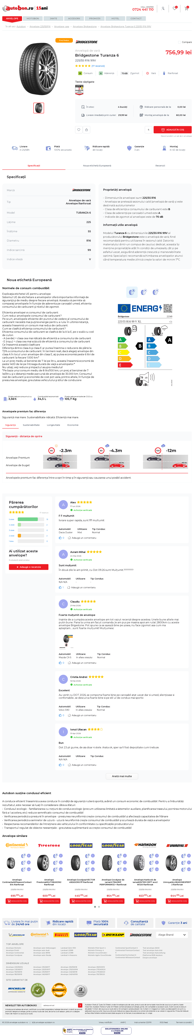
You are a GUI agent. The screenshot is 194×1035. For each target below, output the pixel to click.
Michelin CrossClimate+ (97, 953)
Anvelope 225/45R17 (14, 970)
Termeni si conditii (184, 1022)
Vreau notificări (105, 1022)
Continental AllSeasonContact (127, 958)
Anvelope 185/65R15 (14, 974)
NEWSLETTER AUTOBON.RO (21, 1005)
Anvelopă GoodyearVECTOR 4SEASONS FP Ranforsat (81, 881)
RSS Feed (164, 1022)
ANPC (123, 1022)
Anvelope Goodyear (14, 955)
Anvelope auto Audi (41, 950)
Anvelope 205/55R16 (14, 967)
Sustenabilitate (31, 425)
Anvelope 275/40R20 (97, 970)
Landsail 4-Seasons (69, 955)
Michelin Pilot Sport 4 (97, 948)
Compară (187, 42)
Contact (136, 18)
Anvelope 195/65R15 (14, 972)
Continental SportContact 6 (126, 948)
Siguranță (10, 425)
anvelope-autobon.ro (18, 1022)
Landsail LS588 (67, 950)
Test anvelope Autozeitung (154, 953)
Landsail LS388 (67, 953)
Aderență (106, 73)
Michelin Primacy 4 (96, 950)
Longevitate (53, 425)
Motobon (33, 18)
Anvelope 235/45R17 (41, 967)
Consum (85, 73)
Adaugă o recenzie (30, 567)
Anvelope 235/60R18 (69, 970)
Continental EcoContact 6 (125, 955)
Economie (72, 425)
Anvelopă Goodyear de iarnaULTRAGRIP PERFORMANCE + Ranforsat (113, 882)
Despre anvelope (150, 958)
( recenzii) (98, 66)
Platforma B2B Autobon (153, 955)
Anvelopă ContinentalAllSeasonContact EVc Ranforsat (17, 882)
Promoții (94, 18)
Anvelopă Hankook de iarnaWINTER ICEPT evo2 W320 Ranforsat (145, 882)
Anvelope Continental (15, 953)
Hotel (115, 18)
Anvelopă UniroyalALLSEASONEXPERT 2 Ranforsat (177, 882)
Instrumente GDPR (142, 1022)
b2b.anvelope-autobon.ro (43, 1022)
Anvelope (12, 18)
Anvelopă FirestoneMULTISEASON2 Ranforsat (49, 882)
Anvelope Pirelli (12, 950)
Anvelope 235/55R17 (41, 972)
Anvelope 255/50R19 (96, 967)
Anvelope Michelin (13, 948)
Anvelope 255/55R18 (69, 967)
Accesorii (74, 18)
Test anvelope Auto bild (152, 950)
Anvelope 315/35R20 (96, 974)
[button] (95, 907)
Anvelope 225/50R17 (41, 970)
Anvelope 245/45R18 (69, 972)
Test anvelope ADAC (151, 948)
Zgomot (129, 73)
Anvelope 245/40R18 (69, 974)
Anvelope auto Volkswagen (44, 948)
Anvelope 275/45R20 (96, 972)
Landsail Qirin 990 (68, 948)
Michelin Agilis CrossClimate (99, 955)
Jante (53, 18)
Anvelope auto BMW (41, 953)
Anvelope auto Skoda (42, 955)
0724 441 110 (143, 9)
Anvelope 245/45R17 (41, 974)
